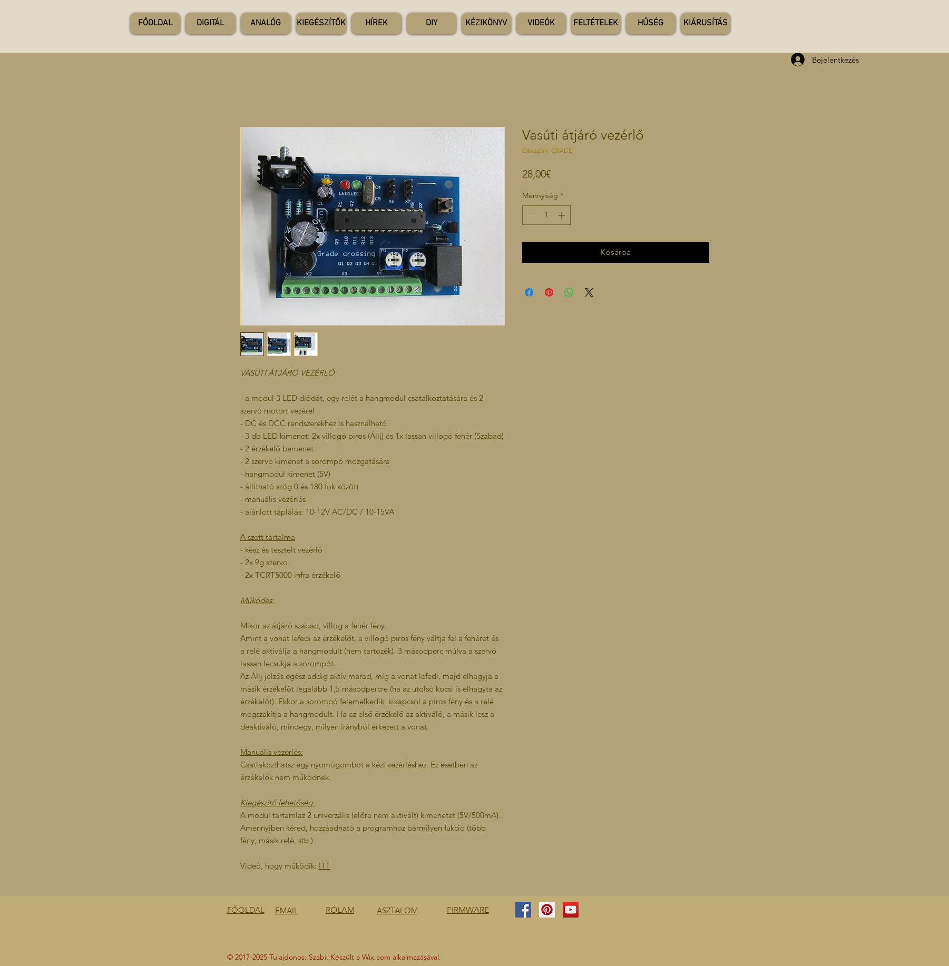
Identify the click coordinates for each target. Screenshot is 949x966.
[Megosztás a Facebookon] (529, 292)
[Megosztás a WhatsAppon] (569, 292)
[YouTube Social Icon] (571, 910)
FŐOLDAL (246, 910)
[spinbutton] (546, 215)
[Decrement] (530, 215)
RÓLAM (340, 910)
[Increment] (562, 215)
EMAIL (286, 910)
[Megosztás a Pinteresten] (549, 292)
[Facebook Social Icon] (523, 910)
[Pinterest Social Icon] (547, 910)
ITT (324, 866)
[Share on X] (589, 292)
